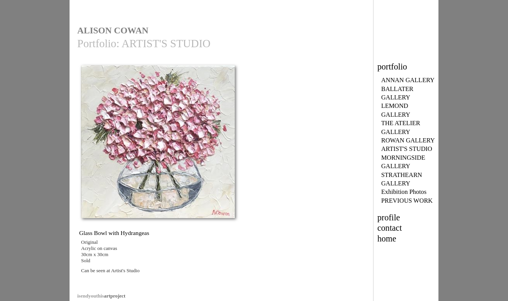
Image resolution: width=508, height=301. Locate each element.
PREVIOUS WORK (407, 200)
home (386, 238)
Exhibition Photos (404, 191)
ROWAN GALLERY (408, 140)
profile (388, 217)
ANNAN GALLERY (408, 80)
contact (389, 228)
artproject (101, 296)
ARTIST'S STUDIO (406, 148)
